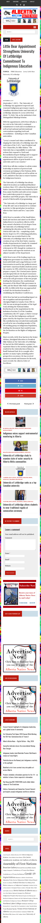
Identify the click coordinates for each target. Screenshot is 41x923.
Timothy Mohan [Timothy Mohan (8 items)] (33, 906)
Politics (21, 428)
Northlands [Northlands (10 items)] (24, 903)
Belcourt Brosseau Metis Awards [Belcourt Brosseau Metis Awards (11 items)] (26, 868)
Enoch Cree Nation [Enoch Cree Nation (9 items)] (8, 882)
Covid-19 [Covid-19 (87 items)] (30, 873)
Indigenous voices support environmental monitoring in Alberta (20, 434)
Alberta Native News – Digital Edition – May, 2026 (18, 741)
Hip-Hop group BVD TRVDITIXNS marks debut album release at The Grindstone (18, 783)
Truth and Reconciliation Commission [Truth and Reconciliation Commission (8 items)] (18, 911)
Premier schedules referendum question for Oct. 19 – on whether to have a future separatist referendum (20, 776)
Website (8, 566)
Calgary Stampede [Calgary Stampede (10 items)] (8, 870)
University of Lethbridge (11, 74)
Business (6, 428)
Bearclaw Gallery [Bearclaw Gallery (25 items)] (10, 867)
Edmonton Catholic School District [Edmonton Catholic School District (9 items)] (24, 877)
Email (7, 559)
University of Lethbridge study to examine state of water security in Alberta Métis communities (17, 458)
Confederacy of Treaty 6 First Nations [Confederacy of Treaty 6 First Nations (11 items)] (23, 870)
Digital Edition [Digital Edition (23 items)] (9, 877)
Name (7, 553)
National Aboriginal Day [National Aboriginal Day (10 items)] (18, 893)
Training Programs (15, 479)
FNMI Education (16, 72)
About (8, 1)
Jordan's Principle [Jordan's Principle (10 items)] (26, 888)
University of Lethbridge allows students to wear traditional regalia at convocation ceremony (20, 507)
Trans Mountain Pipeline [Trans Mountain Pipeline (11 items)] (10, 909)
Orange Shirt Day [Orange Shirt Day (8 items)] (15, 906)
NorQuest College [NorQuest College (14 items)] (28, 901)
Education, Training (16, 477)
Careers (5, 477)
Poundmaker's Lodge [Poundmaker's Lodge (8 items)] (24, 906)
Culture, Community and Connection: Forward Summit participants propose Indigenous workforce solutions (19, 790)
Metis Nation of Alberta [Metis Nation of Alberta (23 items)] (23, 890)
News (16, 428)
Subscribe (16, 1)
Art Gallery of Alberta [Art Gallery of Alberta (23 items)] (28, 860)
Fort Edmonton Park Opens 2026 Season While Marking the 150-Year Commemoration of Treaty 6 (19, 735)
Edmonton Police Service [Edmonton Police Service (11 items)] (10, 880)
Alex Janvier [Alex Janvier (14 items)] (27, 857)
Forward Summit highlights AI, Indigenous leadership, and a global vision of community (19, 728)
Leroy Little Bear (29, 72)
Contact (32, 1)
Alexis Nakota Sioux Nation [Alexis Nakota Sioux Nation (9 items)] (15, 857)
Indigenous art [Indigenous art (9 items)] (11, 885)
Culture (5, 501)
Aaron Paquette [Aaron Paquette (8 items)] (6, 855)
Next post (29, 404)
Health (11, 428)
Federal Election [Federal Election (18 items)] (19, 882)
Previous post (13, 404)
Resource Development (16, 452)
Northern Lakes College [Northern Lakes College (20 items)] (12, 903)
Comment (8, 538)
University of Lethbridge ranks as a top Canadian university (19, 484)
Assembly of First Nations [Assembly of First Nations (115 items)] (19, 864)
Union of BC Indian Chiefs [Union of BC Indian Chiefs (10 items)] (19, 914)
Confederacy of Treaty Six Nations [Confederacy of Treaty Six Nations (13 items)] (13, 874)
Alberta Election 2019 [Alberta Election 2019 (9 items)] (16, 855)
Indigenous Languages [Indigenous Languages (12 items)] (22, 885)
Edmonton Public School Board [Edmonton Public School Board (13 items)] (27, 880)
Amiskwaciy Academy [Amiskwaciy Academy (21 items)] (11, 860)
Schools (27, 452)
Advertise (24, 1)
